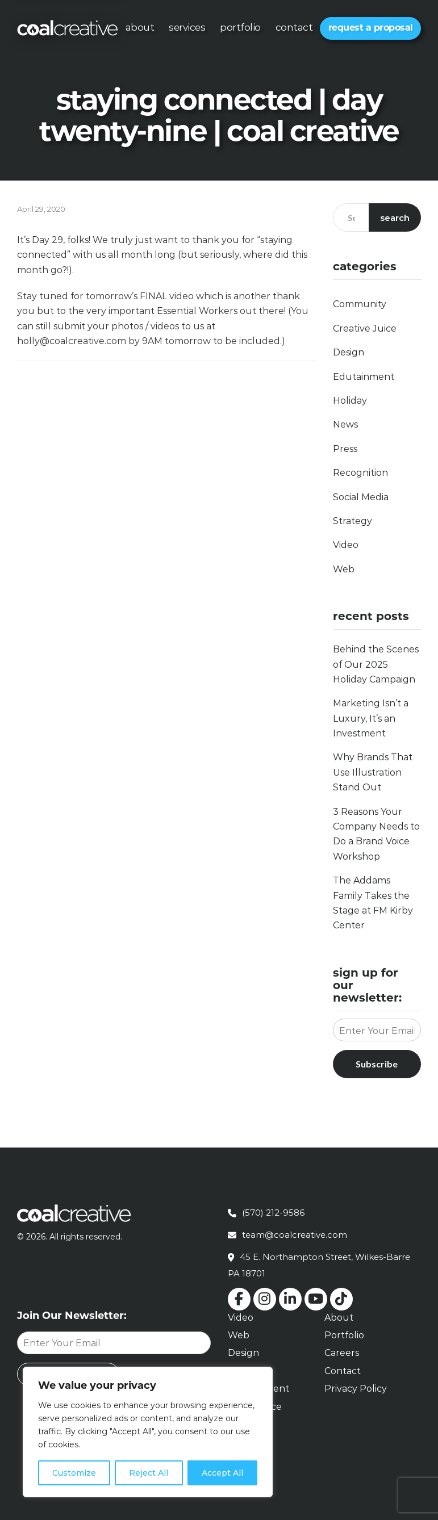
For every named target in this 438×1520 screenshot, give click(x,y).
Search (395, 217)
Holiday (350, 400)
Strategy (352, 521)
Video (345, 544)
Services (187, 27)
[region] (148, 1432)
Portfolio (240, 27)
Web (343, 569)
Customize (74, 1473)
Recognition (360, 472)
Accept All (222, 1473)
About (140, 27)
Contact (294, 27)
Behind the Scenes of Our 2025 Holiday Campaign (376, 664)
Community (359, 304)
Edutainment (363, 376)
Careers (341, 1352)
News (345, 424)
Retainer (247, 1424)
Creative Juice (365, 328)
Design (348, 352)
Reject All (148, 1473)
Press (345, 448)
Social (241, 1371)
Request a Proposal (370, 27)
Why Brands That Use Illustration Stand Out (372, 772)
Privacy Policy (355, 1388)
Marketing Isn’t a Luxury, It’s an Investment (370, 718)
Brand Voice (255, 1406)
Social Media (361, 497)
